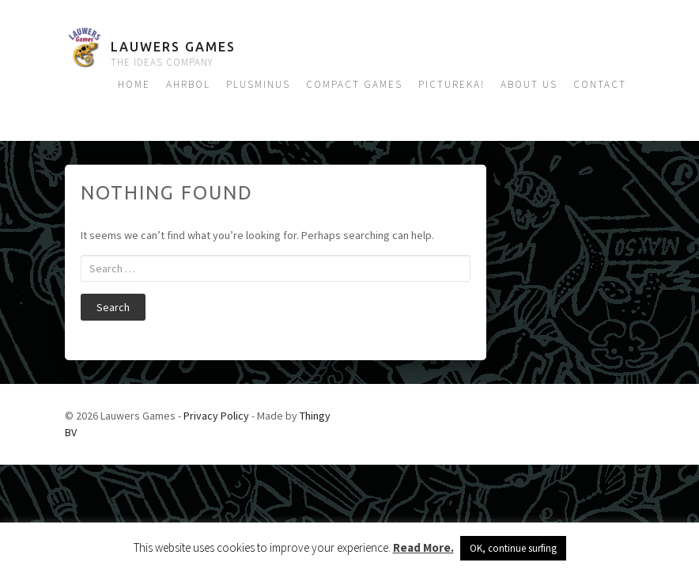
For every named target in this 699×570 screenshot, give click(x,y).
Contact (599, 84)
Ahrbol (188, 84)
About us (529, 84)
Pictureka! (451, 84)
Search (113, 307)
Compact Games (354, 84)
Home (134, 84)
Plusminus (258, 84)
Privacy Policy (216, 415)
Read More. (423, 547)
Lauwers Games (173, 47)
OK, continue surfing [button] (513, 548)
